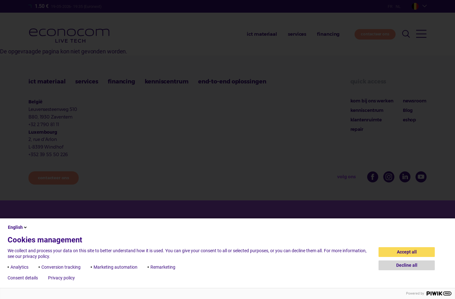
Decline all (406, 265)
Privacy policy (61, 277)
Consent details (23, 277)
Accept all (407, 251)
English (18, 227)
